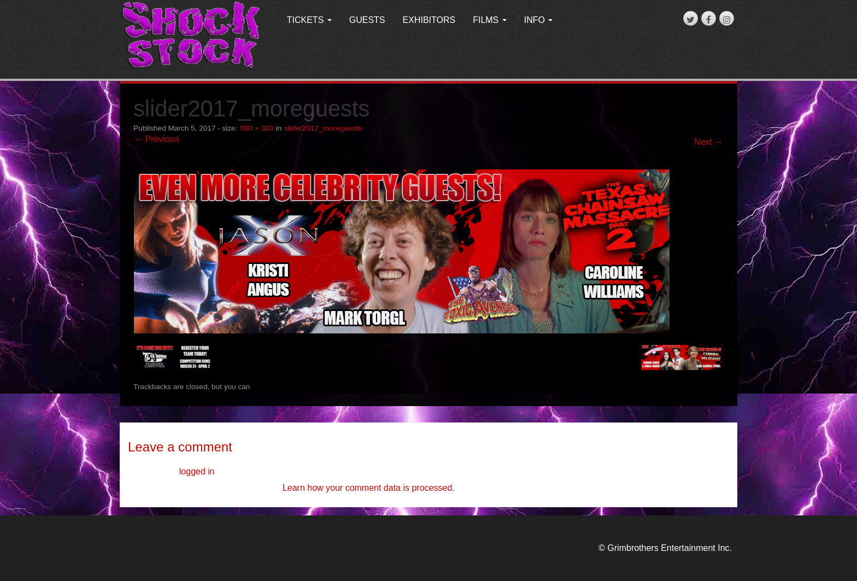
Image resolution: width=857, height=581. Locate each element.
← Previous (156, 139)
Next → (708, 141)
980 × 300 (256, 128)
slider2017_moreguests (322, 128)
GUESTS (367, 20)
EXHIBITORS (429, 20)
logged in (197, 471)
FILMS (490, 20)
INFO (538, 20)
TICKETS (309, 20)
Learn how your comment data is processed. (369, 487)
